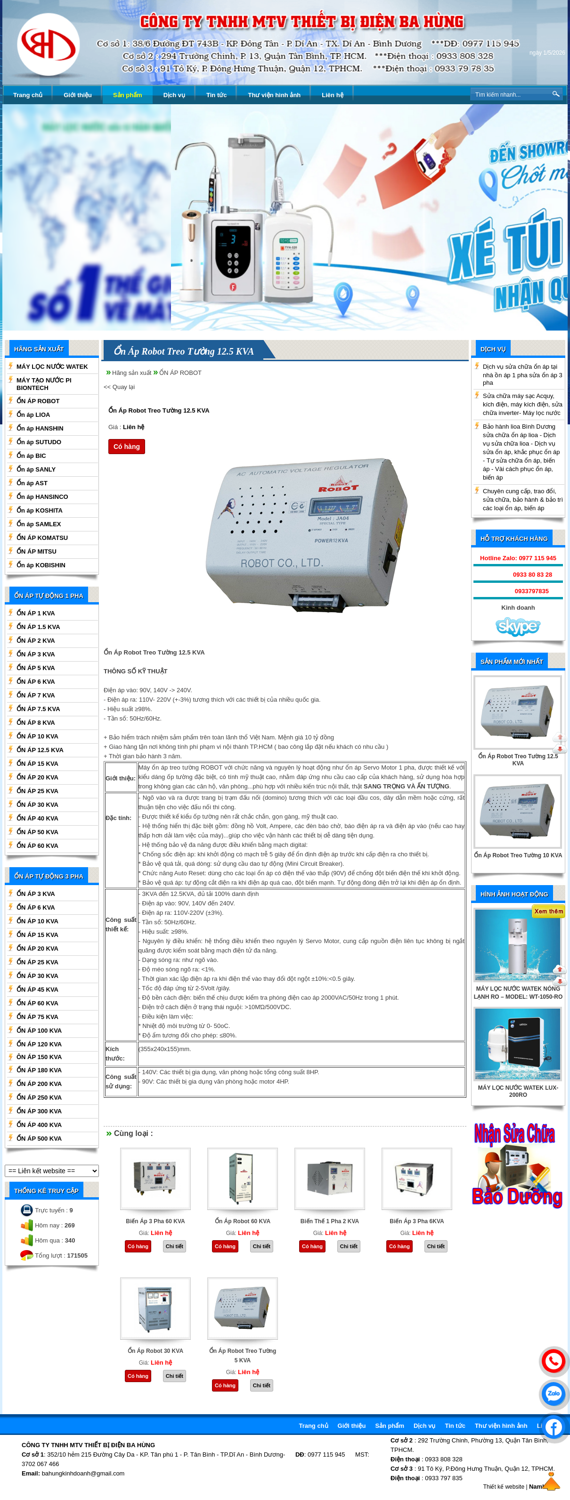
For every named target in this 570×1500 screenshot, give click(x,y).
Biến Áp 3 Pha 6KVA (417, 1221)
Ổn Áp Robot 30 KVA (155, 1351)
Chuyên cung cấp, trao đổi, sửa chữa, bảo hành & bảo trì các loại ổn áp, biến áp (523, 500)
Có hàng (127, 446)
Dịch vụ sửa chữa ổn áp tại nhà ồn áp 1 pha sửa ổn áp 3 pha (522, 374)
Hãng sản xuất (131, 372)
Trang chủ (27, 95)
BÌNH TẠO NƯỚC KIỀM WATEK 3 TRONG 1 (518, 992)
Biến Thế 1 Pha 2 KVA (330, 1221)
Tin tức (216, 95)
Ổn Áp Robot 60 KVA (242, 1221)
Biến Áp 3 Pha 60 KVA (155, 1221)
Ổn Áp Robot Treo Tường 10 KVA (518, 855)
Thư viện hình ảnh (274, 95)
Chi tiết (174, 1246)
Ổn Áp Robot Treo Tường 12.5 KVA (159, 410)
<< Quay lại (119, 386)
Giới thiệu (78, 95)
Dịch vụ (174, 95)
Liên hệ (332, 95)
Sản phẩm (127, 95)
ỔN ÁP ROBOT (180, 372)
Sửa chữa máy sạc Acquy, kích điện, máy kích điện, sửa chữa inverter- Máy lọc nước (522, 404)
